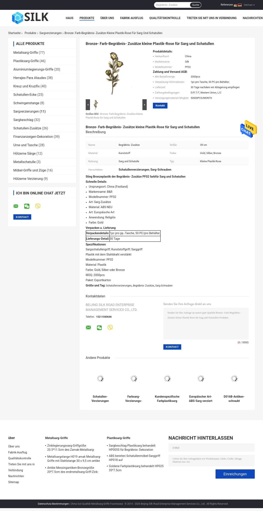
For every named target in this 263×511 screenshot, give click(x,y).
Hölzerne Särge (24, 153)
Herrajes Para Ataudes (29, 78)
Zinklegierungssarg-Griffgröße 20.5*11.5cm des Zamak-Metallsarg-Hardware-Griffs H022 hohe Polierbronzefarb (71, 448)
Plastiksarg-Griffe (26, 61)
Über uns (107, 18)
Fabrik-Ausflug (131, 18)
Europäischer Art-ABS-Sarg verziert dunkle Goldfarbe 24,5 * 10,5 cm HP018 (200, 399)
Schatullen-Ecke (25, 95)
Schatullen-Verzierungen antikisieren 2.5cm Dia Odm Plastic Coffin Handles (100, 399)
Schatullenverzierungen (119, 285)
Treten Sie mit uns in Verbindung (212, 18)
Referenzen (227, 4)
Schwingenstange (26, 103)
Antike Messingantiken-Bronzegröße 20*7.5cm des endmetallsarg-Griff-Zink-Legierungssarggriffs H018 (72, 470)
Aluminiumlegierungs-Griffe (33, 69)
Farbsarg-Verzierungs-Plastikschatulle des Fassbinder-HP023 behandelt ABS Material (133, 399)
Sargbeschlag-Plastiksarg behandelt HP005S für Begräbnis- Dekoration (132, 447)
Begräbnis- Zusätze (143, 285)
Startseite (14, 33)
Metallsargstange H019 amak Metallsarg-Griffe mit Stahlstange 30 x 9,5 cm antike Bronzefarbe (74, 459)
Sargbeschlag (23, 120)
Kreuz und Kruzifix (26, 86)
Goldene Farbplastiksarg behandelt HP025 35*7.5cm (136, 468)
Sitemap (13, 482)
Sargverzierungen (50, 33)
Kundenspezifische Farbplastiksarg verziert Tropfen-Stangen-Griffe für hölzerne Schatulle (167, 399)
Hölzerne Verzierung (28, 179)
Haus (69, 18)
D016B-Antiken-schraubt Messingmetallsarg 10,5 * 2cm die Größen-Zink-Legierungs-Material (234, 399)
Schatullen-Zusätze (27, 128)
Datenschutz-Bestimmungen (53, 503)
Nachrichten (253, 18)
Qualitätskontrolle (165, 18)
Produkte (87, 18)
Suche (195, 4)
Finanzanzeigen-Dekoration (33, 137)
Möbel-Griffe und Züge (29, 170)
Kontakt (160, 105)
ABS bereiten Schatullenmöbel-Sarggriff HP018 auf (134, 458)
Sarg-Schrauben (164, 285)
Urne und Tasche (25, 145)
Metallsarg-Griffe (25, 53)
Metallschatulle (24, 162)
